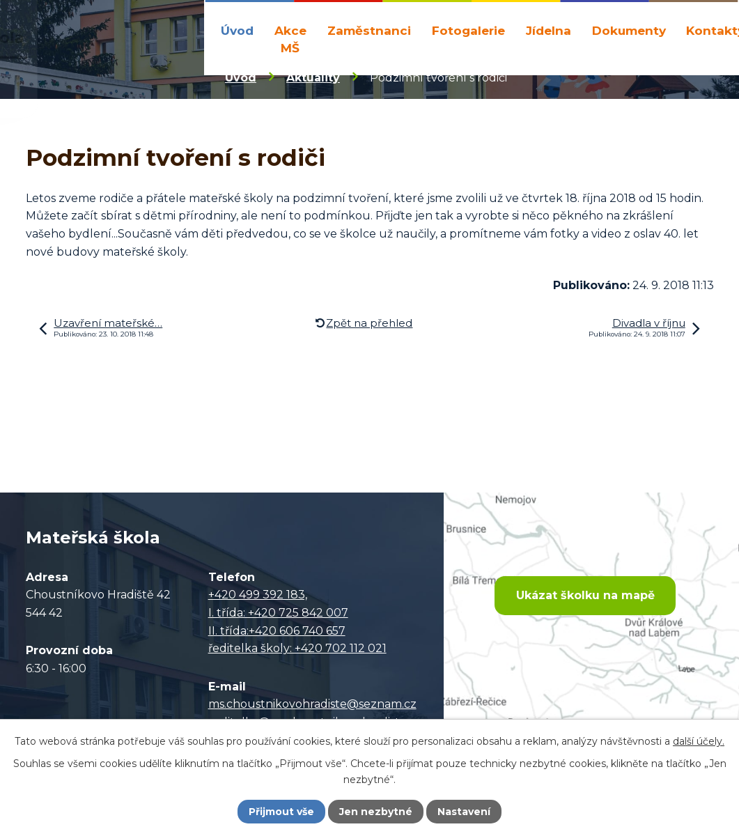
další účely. (698, 741)
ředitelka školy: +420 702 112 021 (297, 648)
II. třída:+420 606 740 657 (276, 630)
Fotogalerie (468, 30)
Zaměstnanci (369, 30)
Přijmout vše (281, 811)
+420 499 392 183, (257, 594)
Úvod (237, 30)
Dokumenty (629, 30)
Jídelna (548, 30)
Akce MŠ (290, 39)
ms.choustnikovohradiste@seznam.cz (312, 704)
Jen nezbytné (375, 811)
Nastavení (463, 811)
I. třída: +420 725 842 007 (278, 612)
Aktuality (313, 77)
